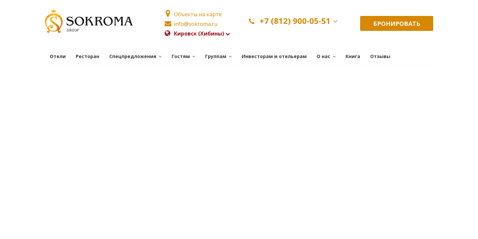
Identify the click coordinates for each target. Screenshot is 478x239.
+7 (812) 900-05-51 (294, 21)
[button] (135, 56)
